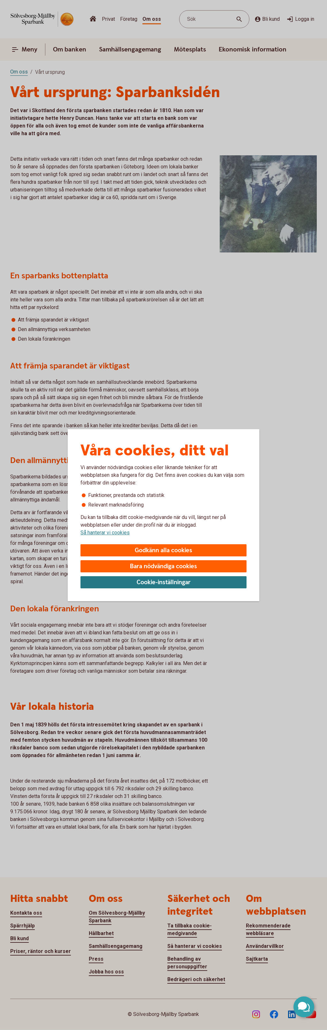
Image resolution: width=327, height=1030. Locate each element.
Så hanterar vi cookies (105, 533)
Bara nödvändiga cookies (163, 566)
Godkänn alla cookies (163, 550)
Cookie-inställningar (164, 582)
